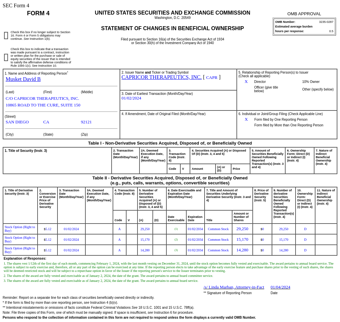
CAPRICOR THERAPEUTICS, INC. (162, 77)
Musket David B (23, 79)
